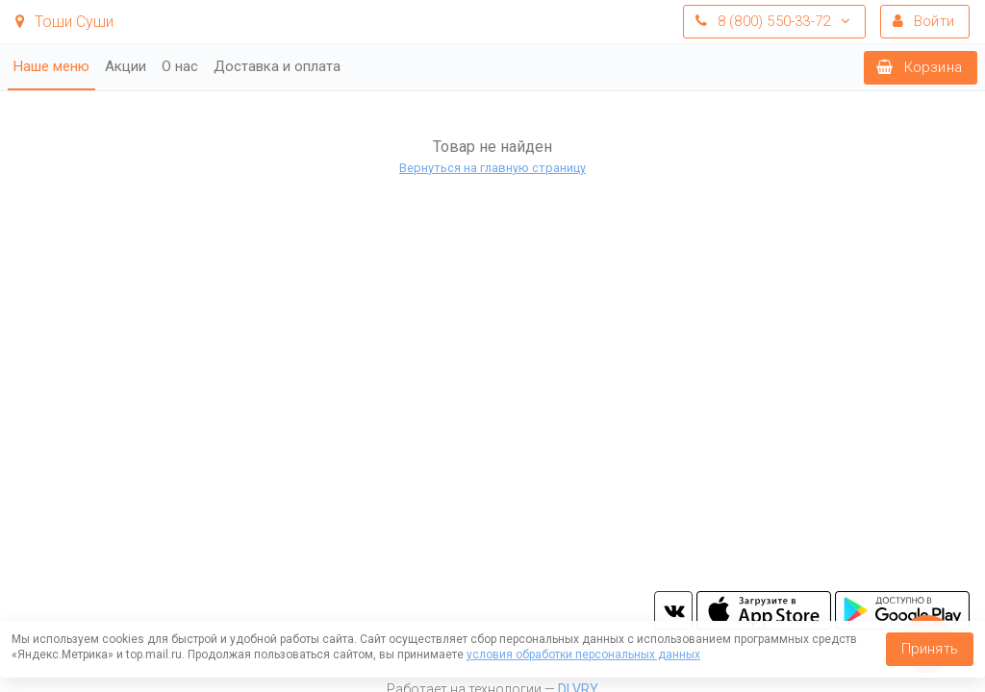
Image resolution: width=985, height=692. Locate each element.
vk (673, 610)
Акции (125, 66)
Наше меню (51, 66)
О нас (180, 66)
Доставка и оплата (277, 66)
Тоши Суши (64, 21)
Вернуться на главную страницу (492, 168)
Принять (929, 648)
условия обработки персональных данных (583, 654)
